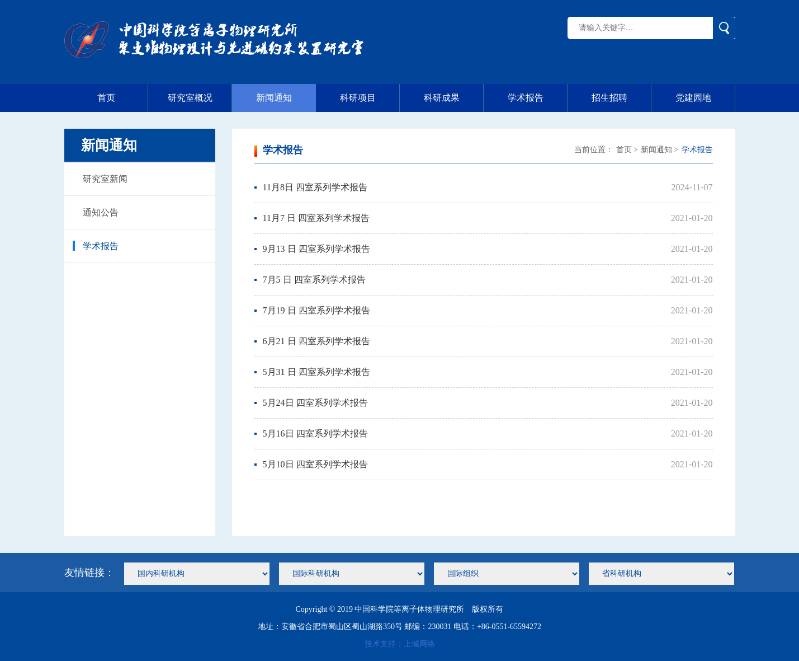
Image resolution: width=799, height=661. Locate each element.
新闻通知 (274, 97)
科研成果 (454, 98)
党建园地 (705, 98)
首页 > (627, 150)
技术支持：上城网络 (400, 644)
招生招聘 (621, 98)
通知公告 (96, 212)
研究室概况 (200, 98)
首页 (122, 98)
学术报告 (538, 98)
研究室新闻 (100, 179)
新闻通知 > (659, 150)
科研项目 (370, 98)
